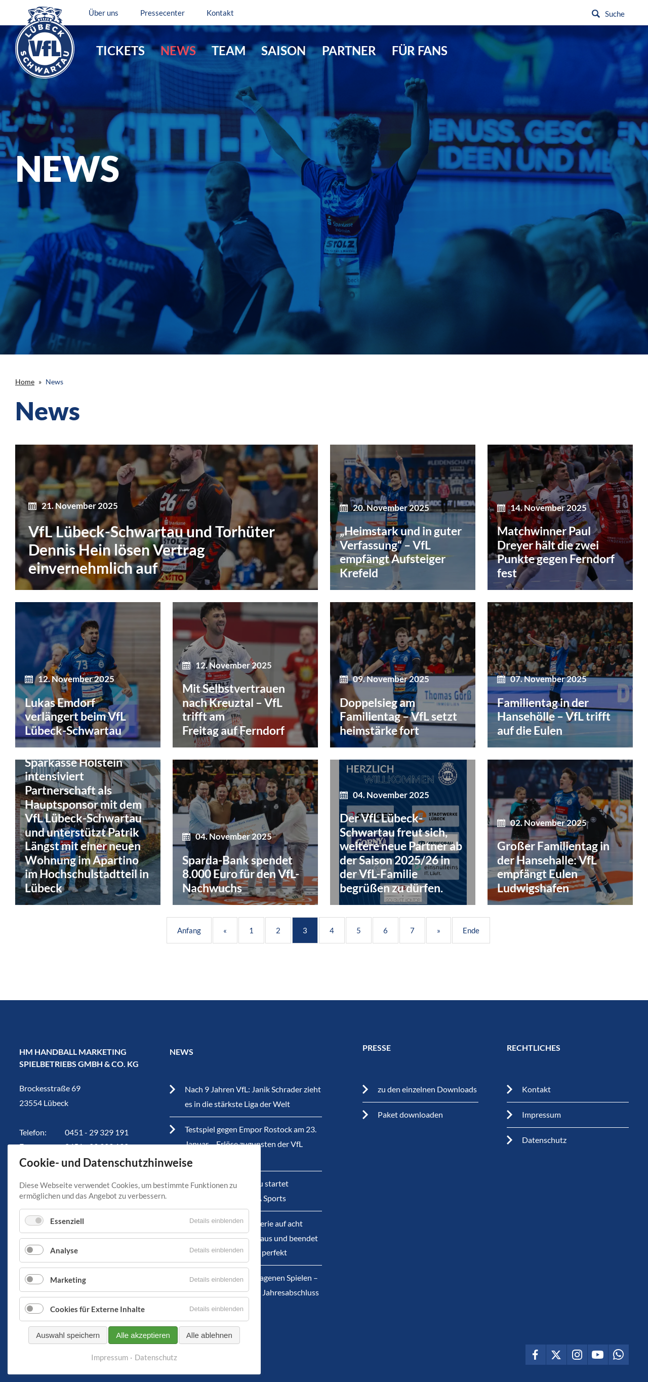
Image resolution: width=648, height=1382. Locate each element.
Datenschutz (544, 1139)
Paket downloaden (410, 1114)
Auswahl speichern (68, 1335)
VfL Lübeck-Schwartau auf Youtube (598, 1355)
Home (24, 381)
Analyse (64, 1250)
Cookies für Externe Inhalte (97, 1309)
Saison (283, 50)
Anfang (189, 930)
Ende (471, 930)
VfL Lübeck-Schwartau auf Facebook (535, 1355)
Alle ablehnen (209, 1335)
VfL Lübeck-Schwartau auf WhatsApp (619, 1355)
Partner (349, 50)
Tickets (120, 50)
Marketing (68, 1279)
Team (229, 50)
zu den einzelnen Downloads (427, 1089)
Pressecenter (167, 12)
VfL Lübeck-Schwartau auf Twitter (556, 1355)
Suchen (596, 14)
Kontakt (225, 12)
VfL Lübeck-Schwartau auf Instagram (577, 1355)
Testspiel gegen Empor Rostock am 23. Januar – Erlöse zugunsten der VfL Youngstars (250, 1143)
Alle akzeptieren (143, 1335)
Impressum (541, 1114)
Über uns (109, 12)
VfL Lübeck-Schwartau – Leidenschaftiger (46, 45)
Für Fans (420, 50)
